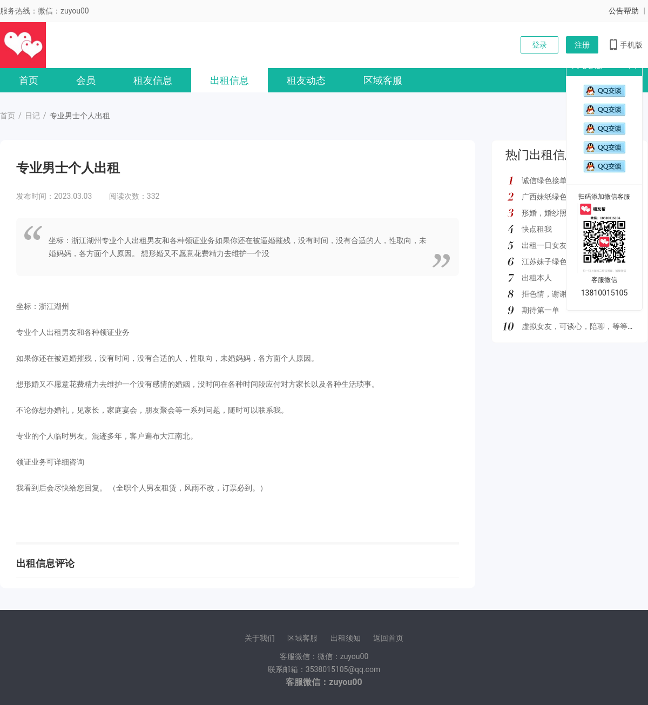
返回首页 (388, 638)
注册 (582, 45)
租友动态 (306, 80)
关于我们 (260, 638)
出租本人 (537, 277)
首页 (28, 80)
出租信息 (229, 80)
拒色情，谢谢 (544, 294)
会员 (86, 80)
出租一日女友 (544, 245)
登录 (539, 45)
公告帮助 (624, 10)
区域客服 (382, 80)
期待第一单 (540, 310)
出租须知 (345, 638)
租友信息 (152, 80)
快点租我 (537, 229)
